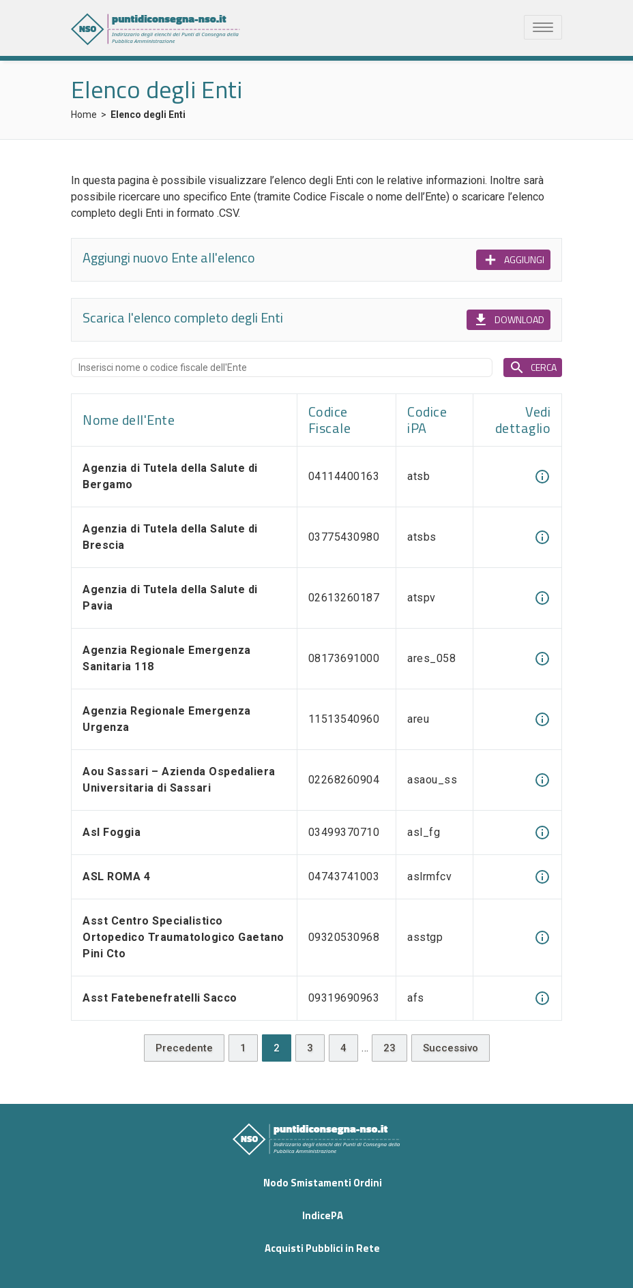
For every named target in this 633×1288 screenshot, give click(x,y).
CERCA (533, 367)
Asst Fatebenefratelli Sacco (160, 997)
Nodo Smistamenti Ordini (322, 1182)
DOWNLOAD (508, 320)
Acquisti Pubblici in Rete (322, 1248)
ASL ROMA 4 (116, 876)
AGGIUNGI (513, 260)
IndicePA (322, 1215)
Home (84, 114)
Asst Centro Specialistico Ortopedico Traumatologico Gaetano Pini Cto (183, 937)
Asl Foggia (112, 832)
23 (389, 1048)
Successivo (450, 1048)
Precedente (184, 1048)
